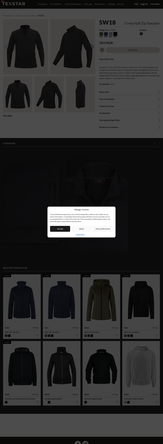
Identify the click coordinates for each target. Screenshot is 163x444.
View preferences (102, 229)
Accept (60, 229)
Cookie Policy (80, 234)
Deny (81, 229)
